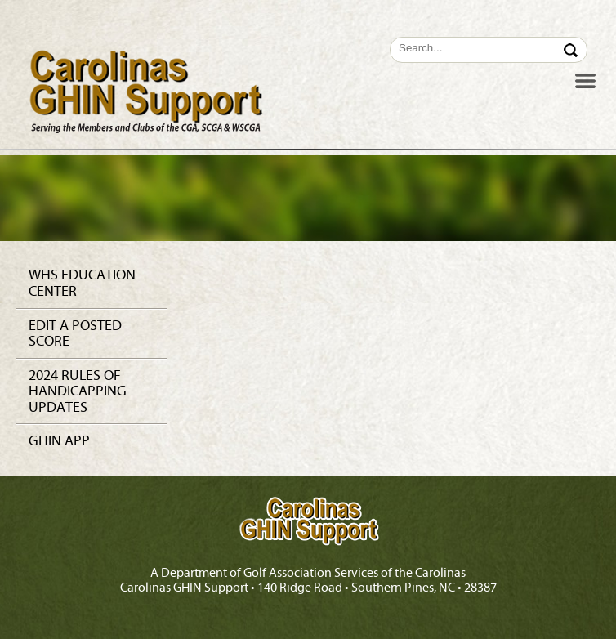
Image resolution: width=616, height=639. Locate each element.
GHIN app (59, 440)
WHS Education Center (82, 283)
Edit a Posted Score (75, 334)
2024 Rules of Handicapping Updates (78, 391)
